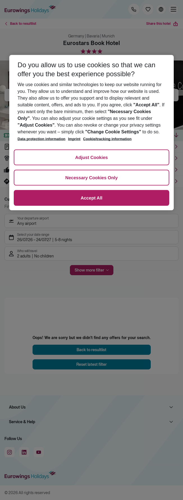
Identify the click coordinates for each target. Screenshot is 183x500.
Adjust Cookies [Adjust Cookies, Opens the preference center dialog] (91, 157)
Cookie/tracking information (107, 139)
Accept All (91, 198)
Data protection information (41, 139)
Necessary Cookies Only (91, 178)
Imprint (74, 139)
